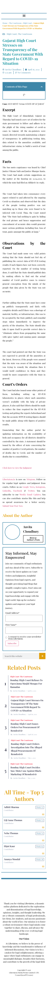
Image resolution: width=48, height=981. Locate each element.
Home (5, 23)
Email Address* (12, 613)
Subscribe (12, 643)
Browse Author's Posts (33, 538)
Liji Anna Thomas (13, 820)
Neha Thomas (11, 833)
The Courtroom (15, 23)
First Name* (10, 625)
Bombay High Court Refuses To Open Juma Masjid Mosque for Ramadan (26, 684)
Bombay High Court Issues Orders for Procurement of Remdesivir (25, 727)
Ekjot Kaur (9, 846)
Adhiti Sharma (11, 807)
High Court (27, 23)
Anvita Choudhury (19, 691)
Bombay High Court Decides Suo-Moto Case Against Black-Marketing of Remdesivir (26, 771)
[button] (24, 15)
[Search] (42, 656)
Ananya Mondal (12, 859)
